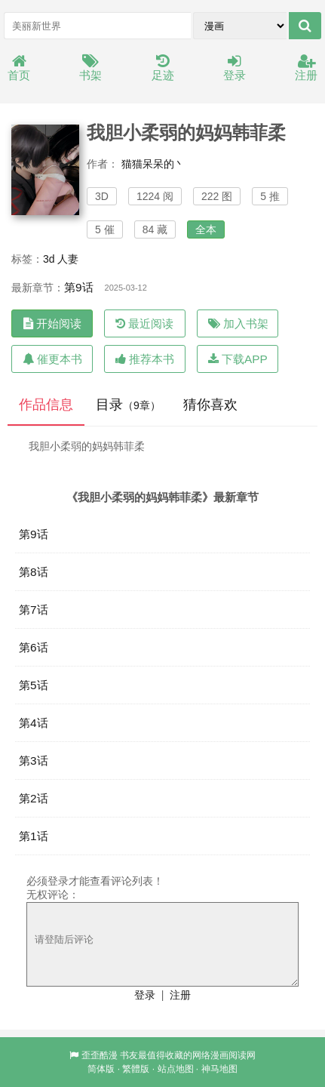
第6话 (33, 647)
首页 (19, 68)
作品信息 (46, 404)
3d (49, 259)
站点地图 (176, 1069)
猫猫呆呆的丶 (153, 164)
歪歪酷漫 (99, 1055)
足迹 (163, 68)
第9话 (79, 287)
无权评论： (52, 894)
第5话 (33, 685)
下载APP (238, 359)
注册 (306, 68)
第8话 (33, 571)
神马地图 (219, 1069)
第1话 (33, 836)
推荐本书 (144, 359)
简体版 (101, 1069)
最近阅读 (144, 323)
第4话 (33, 722)
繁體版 (135, 1069)
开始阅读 (52, 323)
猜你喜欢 (210, 404)
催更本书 (52, 359)
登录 (234, 68)
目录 (128, 404)
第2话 (33, 798)
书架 (90, 68)
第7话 (33, 609)
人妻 (67, 259)
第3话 (33, 760)
